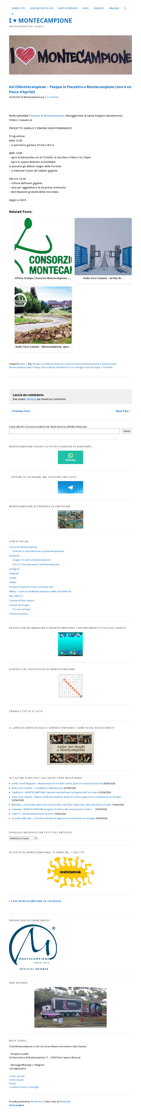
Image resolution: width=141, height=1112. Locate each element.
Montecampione (17, 367)
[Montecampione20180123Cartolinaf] (70, 527)
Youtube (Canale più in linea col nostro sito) (31, 587)
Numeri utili (18, 8)
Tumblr (12, 577)
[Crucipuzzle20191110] (70, 697)
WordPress (36, 1101)
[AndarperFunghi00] (70, 764)
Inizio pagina (16, 1105)
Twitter (12, 582)
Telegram (14, 573)
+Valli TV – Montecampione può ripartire (33, 813)
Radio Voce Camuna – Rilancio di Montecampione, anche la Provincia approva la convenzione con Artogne (66, 797)
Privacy (12, 1083)
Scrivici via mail (16, 1076)
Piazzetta (60, 367)
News (86, 8)
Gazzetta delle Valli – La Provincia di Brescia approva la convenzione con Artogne (53, 818)
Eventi (113, 364)
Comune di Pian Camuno (21, 600)
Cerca (126, 431)
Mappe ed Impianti (68, 8)
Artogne (36, 364)
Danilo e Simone (101, 364)
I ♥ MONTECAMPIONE (40, 20)
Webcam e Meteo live (41, 8)
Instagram (14, 569)
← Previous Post (19, 411)
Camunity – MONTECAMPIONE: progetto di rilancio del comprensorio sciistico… (53, 809)
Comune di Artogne (19, 605)
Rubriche (99, 8)
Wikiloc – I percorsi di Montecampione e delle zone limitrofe (40, 591)
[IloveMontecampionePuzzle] (70, 655)
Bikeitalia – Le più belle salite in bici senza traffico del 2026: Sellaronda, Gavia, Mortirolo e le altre (61, 804)
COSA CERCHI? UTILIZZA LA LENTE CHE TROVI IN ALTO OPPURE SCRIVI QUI (48, 426)
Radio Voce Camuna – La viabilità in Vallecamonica (37, 788)
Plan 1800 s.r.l (16, 596)
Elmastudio (65, 1101)
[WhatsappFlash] (70, 463)
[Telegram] (70, 492)
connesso (31, 399)
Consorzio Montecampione (78, 364)
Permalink (108, 367)
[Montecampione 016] (70, 1026)
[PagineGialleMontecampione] (70, 887)
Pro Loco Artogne (75, 367)
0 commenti (52, 97)
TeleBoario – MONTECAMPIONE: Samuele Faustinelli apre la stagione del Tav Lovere (55, 792)
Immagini (114, 8)
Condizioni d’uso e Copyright (24, 1087)
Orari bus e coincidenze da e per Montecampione (38, 551)
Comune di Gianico (19, 613)
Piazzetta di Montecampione (46, 115)
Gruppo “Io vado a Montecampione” (32, 560)
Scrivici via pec (16, 1079)
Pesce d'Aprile (48, 367)
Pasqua (36, 367)
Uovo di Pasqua (92, 367)
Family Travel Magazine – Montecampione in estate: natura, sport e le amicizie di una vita (57, 783)
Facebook (14, 555)
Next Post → (124, 411)
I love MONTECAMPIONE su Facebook (35, 901)
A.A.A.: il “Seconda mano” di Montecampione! (36, 564)
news (28, 367)
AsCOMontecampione (52, 364)
